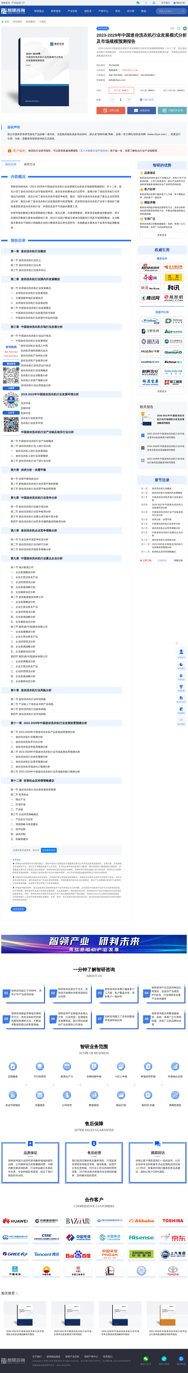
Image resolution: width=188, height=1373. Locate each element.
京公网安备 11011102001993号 (116, 1361)
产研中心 (104, 11)
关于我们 (165, 3)
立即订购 (111, 110)
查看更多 (162, 235)
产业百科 (74, 11)
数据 (145, 11)
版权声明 (13, 127)
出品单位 (100, 70)
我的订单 (179, 3)
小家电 (42, 21)
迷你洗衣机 (103, 28)
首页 (6, 21)
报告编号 (100, 65)
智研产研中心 (91, 1356)
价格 (98, 90)
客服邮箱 (100, 80)
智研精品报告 (53, 1356)
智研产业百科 (72, 1356)
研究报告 (57, 11)
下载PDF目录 (172, 110)
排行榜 (132, 11)
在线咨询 (142, 110)
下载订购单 (147, 100)
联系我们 (107, 1356)
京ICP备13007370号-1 (91, 1361)
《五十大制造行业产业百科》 (94, 150)
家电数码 (30, 21)
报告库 (89, 11)
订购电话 (100, 75)
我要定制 (178, 560)
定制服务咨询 (48, 850)
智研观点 (40, 11)
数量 (98, 99)
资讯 (119, 11)
